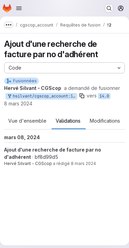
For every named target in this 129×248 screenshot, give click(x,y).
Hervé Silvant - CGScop (28, 163)
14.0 (104, 96)
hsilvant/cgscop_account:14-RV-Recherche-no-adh (42, 96)
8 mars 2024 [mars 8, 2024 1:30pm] (18, 103)
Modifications (105, 121)
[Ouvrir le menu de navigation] (18, 8)
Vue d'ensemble (27, 121)
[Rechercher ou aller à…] (109, 8)
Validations (68, 121)
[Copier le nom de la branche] (82, 96)
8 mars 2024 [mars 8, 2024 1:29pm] (83, 163)
